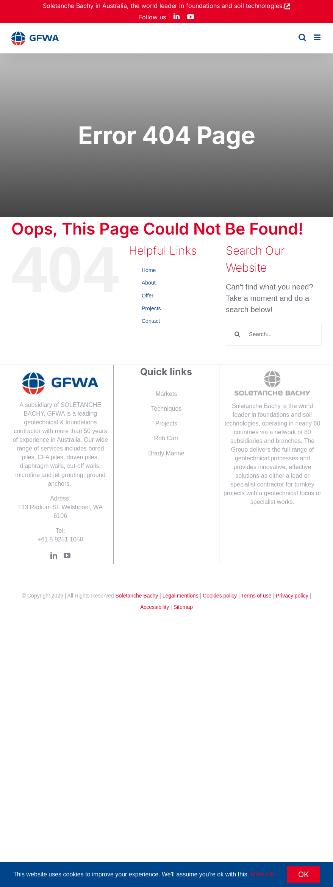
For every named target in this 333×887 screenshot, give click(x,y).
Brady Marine (166, 453)
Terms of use (256, 596)
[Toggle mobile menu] (318, 37)
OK (303, 874)
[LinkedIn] (53, 555)
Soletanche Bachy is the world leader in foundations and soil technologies (269, 415)
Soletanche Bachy (136, 596)
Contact (151, 321)
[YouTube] (67, 555)
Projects (151, 308)
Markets (166, 394)
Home (149, 270)
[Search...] (274, 334)
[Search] (237, 334)
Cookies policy (220, 596)
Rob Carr (166, 438)
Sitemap (183, 607)
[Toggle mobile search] (302, 37)
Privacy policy (292, 596)
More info (263, 874)
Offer (147, 296)
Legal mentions (181, 596)
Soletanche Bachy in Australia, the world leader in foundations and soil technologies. (163, 5)
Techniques (166, 408)
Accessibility (154, 607)
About (149, 283)
